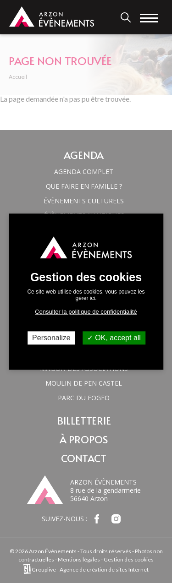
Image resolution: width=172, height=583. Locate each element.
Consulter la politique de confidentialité (86, 311)
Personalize (51, 338)
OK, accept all (114, 338)
